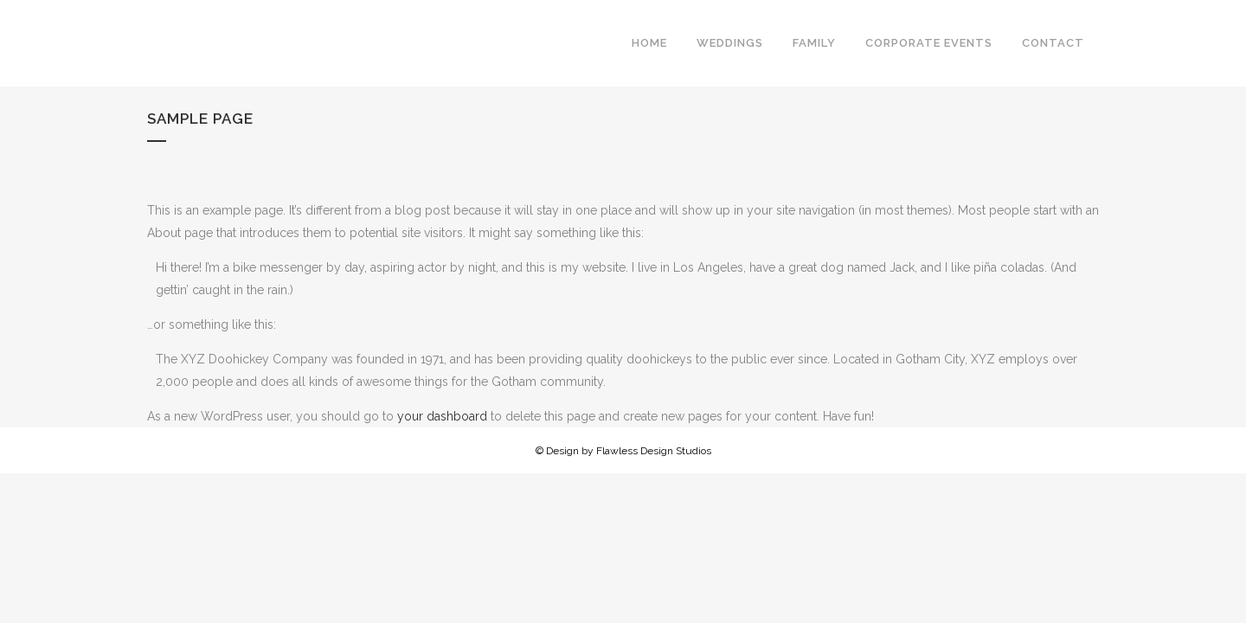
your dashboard (442, 416)
